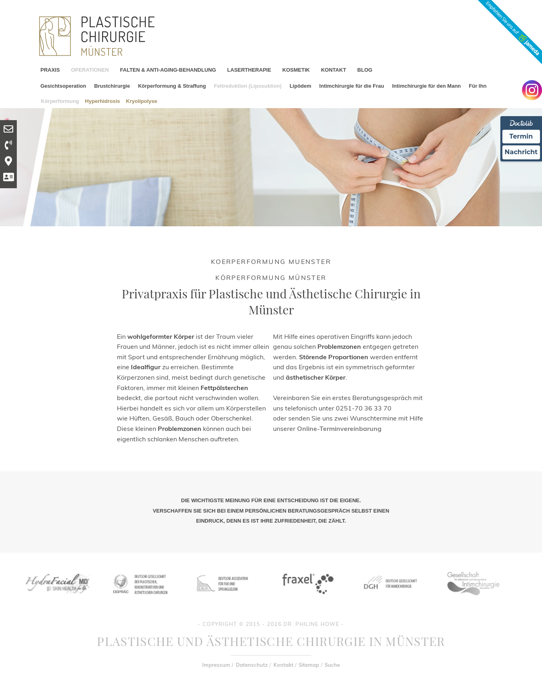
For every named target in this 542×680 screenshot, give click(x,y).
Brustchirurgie (112, 86)
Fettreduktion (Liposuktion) (247, 86)
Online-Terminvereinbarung (339, 428)
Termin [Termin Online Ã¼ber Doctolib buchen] (521, 136)
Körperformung (60, 101)
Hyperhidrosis (102, 101)
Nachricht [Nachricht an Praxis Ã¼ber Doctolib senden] (521, 152)
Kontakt (283, 665)
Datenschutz (252, 665)
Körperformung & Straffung (172, 86)
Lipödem (300, 86)
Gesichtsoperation (63, 86)
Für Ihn (477, 86)
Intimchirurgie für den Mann (426, 86)
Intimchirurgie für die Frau (351, 86)
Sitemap (309, 665)
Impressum (216, 665)
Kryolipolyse (141, 101)
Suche (332, 665)
